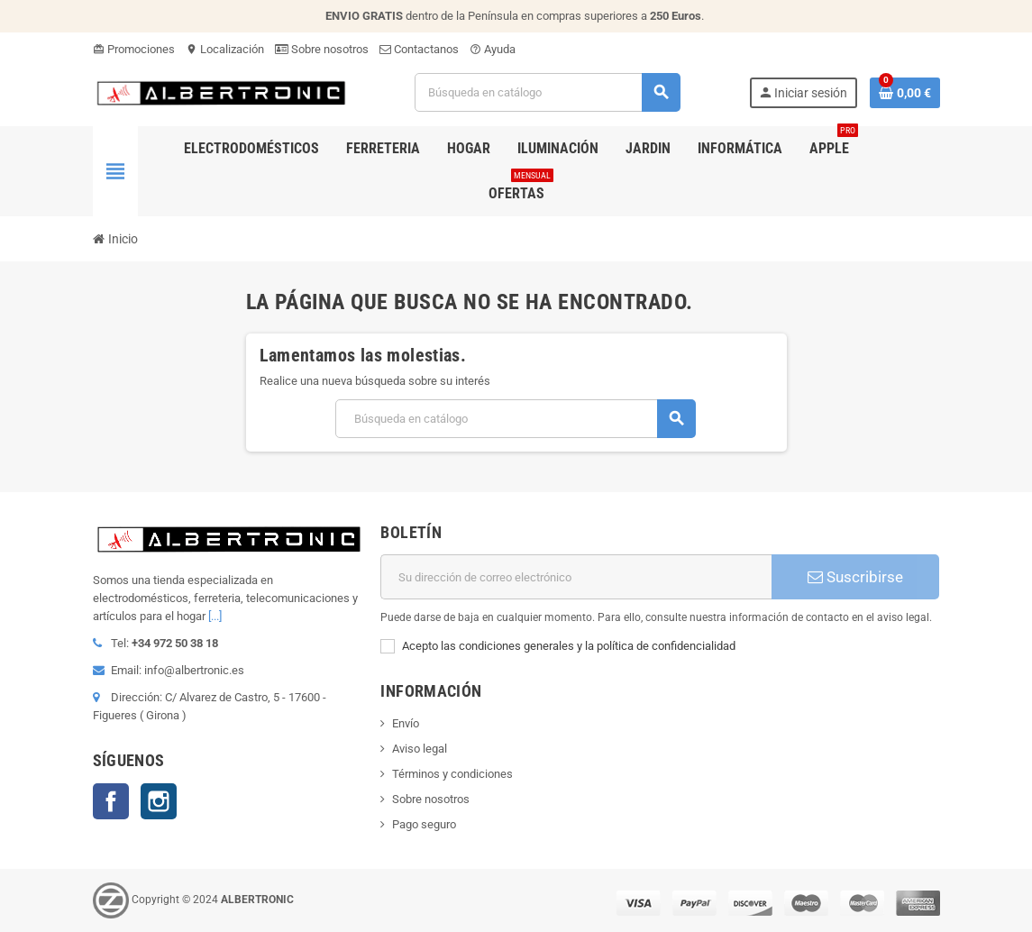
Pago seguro (424, 824)
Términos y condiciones (452, 774)
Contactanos (419, 49)
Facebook (111, 801)
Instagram (159, 801)
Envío (405, 723)
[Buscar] (547, 92)
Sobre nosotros (322, 49)
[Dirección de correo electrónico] (576, 576)
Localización (225, 49)
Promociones (134, 49)
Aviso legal (419, 748)
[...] (215, 616)
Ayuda (493, 49)
